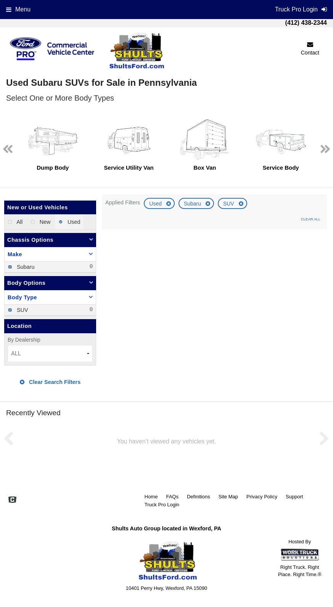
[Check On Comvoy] (12, 501)
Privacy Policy (261, 496)
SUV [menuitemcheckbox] (21, 310)
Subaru (193, 204)
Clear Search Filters (50, 382)
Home (151, 496)
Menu (18, 9)
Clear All (310, 219)
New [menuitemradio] (44, 222)
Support (294, 496)
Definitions (198, 496)
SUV (229, 204)
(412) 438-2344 (306, 22)
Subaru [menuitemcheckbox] (24, 267)
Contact (310, 48)
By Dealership (24, 340)
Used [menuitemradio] (73, 222)
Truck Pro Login (162, 504)
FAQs (172, 496)
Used (156, 204)
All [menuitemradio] (19, 222)
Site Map (228, 496)
